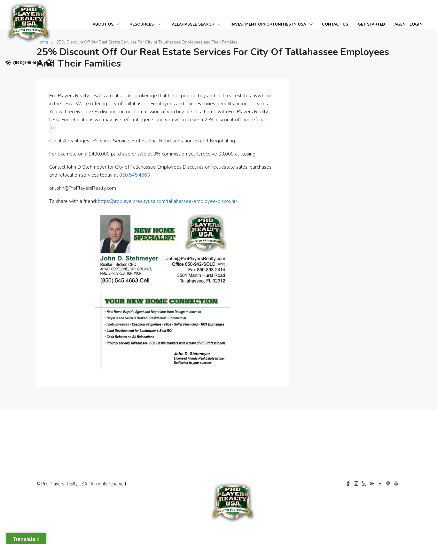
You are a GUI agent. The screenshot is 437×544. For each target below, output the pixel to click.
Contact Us (335, 24)
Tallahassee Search (192, 24)
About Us (103, 24)
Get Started (371, 24)
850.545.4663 (134, 175)
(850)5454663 (23, 62)
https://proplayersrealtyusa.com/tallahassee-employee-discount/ (167, 201)
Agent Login (408, 24)
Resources (141, 24)
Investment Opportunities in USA (268, 24)
